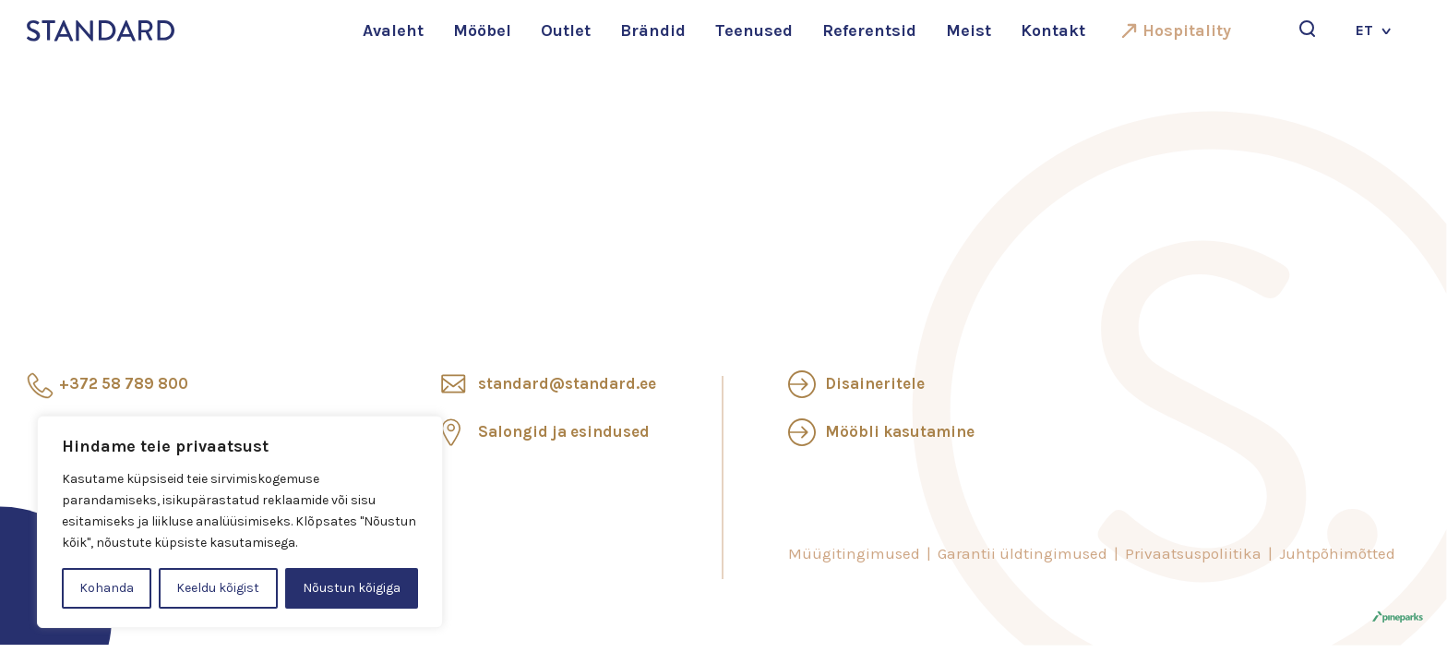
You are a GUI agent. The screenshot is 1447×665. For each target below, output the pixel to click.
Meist (968, 30)
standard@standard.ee (567, 383)
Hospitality (1186, 30)
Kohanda (106, 588)
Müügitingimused (854, 553)
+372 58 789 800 (123, 383)
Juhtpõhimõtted (1337, 553)
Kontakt (1053, 30)
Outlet (566, 30)
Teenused (754, 30)
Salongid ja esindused (564, 431)
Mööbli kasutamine (900, 431)
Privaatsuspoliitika (1193, 553)
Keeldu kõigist (217, 588)
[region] (240, 522)
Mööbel (482, 30)
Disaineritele (875, 383)
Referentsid (869, 30)
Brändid (653, 30)
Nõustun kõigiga (352, 588)
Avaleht (393, 30)
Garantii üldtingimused (1022, 553)
